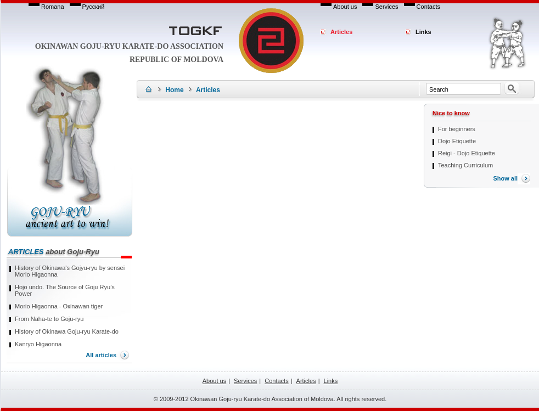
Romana (52, 6)
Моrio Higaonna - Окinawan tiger (59, 306)
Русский (93, 6)
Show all (505, 178)
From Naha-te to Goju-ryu (49, 319)
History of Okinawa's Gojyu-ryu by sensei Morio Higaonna (70, 271)
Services (386, 6)
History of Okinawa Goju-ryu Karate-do (67, 331)
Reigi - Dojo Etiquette (466, 153)
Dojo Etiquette (457, 141)
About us (345, 6)
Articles (341, 32)
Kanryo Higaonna (38, 344)
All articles (101, 355)
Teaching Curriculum (465, 165)
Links (423, 32)
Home (174, 90)
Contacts (428, 6)
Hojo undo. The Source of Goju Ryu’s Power (65, 290)
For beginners (456, 129)
